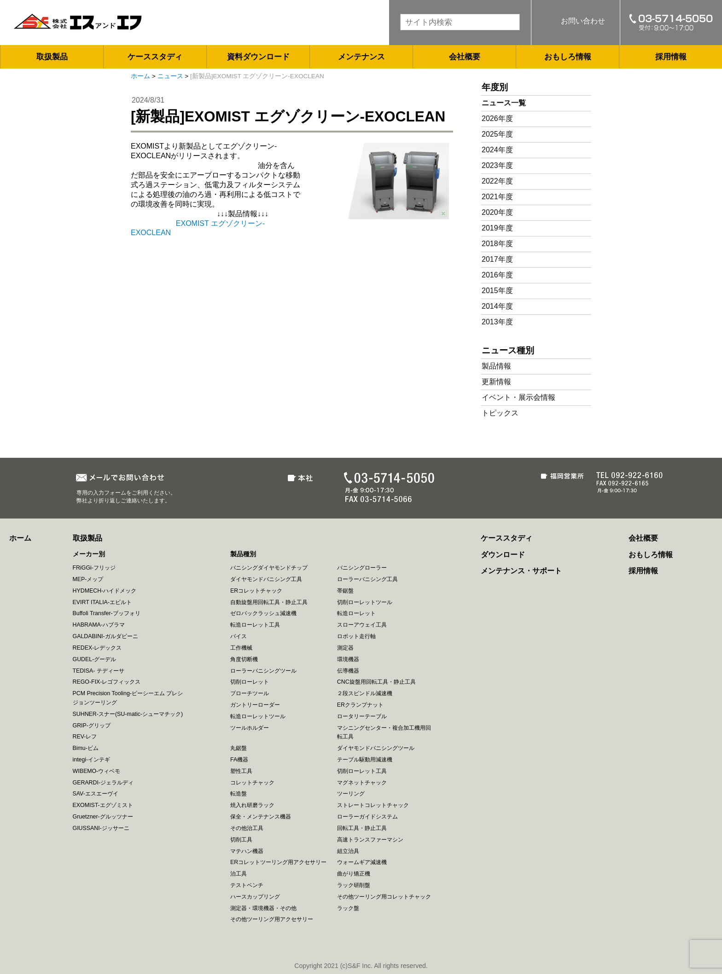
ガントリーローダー (255, 705)
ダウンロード (503, 555)
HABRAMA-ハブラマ (99, 625)
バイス (238, 636)
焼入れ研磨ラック (252, 805)
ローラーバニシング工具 (367, 579)
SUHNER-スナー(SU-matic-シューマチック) (128, 714)
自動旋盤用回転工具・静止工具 (269, 602)
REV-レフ (85, 736)
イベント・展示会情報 (518, 397)
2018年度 (497, 244)
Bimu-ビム (86, 748)
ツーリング (351, 793)
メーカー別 (89, 554)
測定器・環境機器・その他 (263, 908)
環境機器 (348, 659)
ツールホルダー (249, 728)
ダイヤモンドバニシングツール (375, 748)
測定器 (345, 648)
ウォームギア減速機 (362, 862)
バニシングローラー (362, 568)
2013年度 (497, 322)
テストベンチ (246, 885)
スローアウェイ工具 (362, 625)
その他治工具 (246, 828)
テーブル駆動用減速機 (364, 759)
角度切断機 (244, 659)
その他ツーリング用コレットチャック (384, 896)
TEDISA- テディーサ (98, 671)
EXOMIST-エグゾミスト (103, 805)
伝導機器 (348, 671)
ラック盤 (348, 908)
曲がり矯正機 (353, 873)
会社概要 (464, 56)
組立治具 (348, 851)
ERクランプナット (360, 705)
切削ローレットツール (364, 602)
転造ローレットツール (257, 716)
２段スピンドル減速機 (364, 693)
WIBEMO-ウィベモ (97, 771)
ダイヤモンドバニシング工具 (266, 579)
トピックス (500, 413)
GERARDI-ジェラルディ (103, 782)
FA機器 (239, 759)
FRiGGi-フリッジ (94, 568)
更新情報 (496, 382)
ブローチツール (249, 693)
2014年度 (497, 306)
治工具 (238, 873)
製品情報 (496, 366)
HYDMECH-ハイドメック (105, 591)
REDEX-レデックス (97, 648)
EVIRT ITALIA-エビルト (102, 602)
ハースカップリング (255, 896)
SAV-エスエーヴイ (95, 793)
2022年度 (497, 181)
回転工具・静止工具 (362, 828)
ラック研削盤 (353, 885)
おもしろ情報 (567, 56)
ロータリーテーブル (362, 716)
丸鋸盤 (238, 748)
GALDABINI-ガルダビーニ (105, 636)
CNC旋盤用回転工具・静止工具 (376, 682)
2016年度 (497, 275)
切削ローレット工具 (362, 771)
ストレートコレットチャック (373, 805)
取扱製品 (52, 56)
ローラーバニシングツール (263, 671)
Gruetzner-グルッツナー (103, 816)
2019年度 (497, 228)
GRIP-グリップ (92, 725)
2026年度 (497, 118)
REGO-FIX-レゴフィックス (107, 682)
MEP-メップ (88, 579)
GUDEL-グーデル (94, 659)
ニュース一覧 (504, 103)
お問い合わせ (583, 21)
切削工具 (241, 839)
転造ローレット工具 (255, 625)
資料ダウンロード (258, 56)
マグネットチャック (362, 782)
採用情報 (671, 56)
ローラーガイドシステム (367, 816)
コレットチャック (252, 782)
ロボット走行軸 (356, 636)
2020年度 (497, 212)
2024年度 (497, 150)
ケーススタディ (155, 56)
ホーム (140, 76)
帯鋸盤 (345, 591)
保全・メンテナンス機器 (260, 816)
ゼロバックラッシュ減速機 (263, 613)
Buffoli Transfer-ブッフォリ (106, 613)
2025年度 (497, 134)
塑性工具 (241, 771)
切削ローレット (249, 682)
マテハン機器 (246, 851)
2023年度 (497, 165)
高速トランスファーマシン (370, 839)
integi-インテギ (92, 759)
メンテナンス (361, 56)
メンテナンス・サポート (521, 571)
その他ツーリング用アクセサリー (271, 919)
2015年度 (497, 290)
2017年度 (497, 259)
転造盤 (238, 793)
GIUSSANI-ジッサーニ (101, 828)
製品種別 (243, 554)
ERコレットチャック (256, 591)
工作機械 (241, 648)
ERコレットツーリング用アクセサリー (278, 862)
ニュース (170, 76)
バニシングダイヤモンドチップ (269, 568)
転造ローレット (356, 613)
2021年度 (497, 197)
